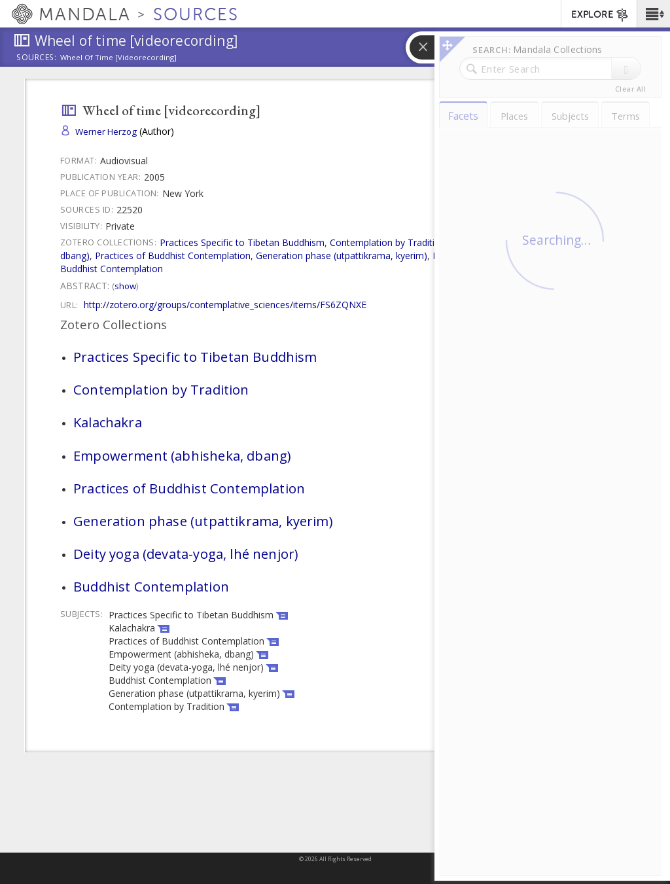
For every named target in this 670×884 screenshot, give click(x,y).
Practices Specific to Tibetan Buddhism (242, 242)
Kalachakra (474, 242)
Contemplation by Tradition (388, 242)
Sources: (36, 58)
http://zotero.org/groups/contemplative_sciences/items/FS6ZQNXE (225, 304)
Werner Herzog (106, 131)
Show (125, 286)
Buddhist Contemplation (111, 268)
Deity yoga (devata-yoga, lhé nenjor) (510, 255)
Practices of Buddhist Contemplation (173, 255)
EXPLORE (600, 15)
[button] (653, 13)
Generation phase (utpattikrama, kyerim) (341, 255)
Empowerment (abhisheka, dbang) (182, 455)
